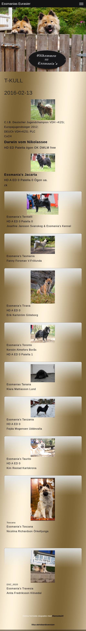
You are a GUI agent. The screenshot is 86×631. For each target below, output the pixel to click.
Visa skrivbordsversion (43, 624)
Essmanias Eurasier (16, 3)
